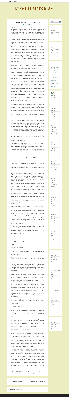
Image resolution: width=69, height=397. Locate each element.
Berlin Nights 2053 (54, 259)
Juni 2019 (53, 159)
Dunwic (52, 272)
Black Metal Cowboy (54, 263)
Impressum (49, 1)
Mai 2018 (52, 176)
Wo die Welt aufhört (54, 313)
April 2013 (53, 218)
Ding (42, 371)
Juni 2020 (53, 140)
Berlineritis (53, 261)
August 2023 (53, 97)
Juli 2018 (52, 171)
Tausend (52, 304)
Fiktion (29, 373)
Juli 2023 (52, 99)
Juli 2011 (52, 233)
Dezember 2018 (54, 167)
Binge (40, 371)
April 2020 (53, 144)
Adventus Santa (54, 255)
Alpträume (31, 371)
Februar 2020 (53, 148)
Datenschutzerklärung (57, 1)
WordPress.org (53, 328)
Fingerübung (53, 280)
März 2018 (53, 178)
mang (52, 74)
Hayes (52, 285)
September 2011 (54, 231)
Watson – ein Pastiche (55, 52)
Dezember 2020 (54, 129)
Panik (36, 373)
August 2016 (53, 199)
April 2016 (53, 205)
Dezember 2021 (54, 112)
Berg (38, 371)
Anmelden (53, 322)
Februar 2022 (53, 108)
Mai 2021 (52, 123)
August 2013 (53, 216)
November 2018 (54, 169)
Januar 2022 (53, 110)
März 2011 (53, 241)
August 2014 (53, 212)
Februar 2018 (53, 180)
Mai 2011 (52, 237)
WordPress (37, 395)
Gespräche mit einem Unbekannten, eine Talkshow (37, 381)
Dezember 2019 (54, 152)
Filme (52, 278)
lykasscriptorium (54, 67)
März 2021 (53, 125)
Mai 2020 (52, 142)
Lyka (31, 24)
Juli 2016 (52, 201)
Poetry (52, 302)
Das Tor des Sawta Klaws (55, 270)
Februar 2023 (53, 101)
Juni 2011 (53, 235)
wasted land (53, 54)
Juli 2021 (52, 118)
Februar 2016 (53, 207)
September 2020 (54, 133)
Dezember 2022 (54, 104)
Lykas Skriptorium (12, 1)
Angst (35, 371)
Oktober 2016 (53, 197)
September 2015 (54, 210)
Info (52, 298)
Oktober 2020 (53, 131)
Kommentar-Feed (54, 326)
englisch (52, 274)
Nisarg (44, 395)
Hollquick (52, 296)
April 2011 (53, 239)
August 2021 (53, 116)
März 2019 (53, 165)
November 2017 (54, 184)
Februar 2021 (53, 127)
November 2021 (54, 114)
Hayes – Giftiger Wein (55, 294)
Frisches (13, 371)
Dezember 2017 (54, 182)
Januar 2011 (53, 246)
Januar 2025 (53, 95)
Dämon (52, 268)
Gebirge (32, 373)
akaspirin (52, 70)
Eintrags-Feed (53, 324)
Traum (41, 373)
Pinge (38, 373)
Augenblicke (53, 257)
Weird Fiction (53, 308)
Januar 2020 (53, 150)
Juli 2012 (52, 224)
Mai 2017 (52, 188)
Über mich (27, 1)
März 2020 (53, 146)
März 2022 (53, 106)
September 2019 (54, 157)
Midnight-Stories (19, 371)
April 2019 (53, 163)
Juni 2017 (53, 186)
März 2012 (53, 229)
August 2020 (53, 135)
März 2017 (53, 193)
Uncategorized (53, 306)
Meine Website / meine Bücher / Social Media (38, 1)
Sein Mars (53, 47)
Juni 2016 (53, 203)
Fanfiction (53, 276)
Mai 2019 (52, 161)
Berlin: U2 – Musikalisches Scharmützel (53, 80)
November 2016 (54, 195)
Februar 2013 (53, 220)
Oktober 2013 (53, 214)
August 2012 (53, 222)
